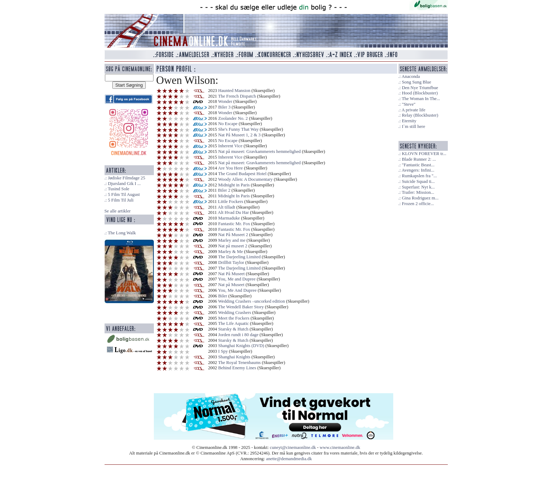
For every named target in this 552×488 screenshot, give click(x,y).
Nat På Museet (231, 273)
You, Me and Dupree (237, 279)
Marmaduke (229, 218)
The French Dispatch (237, 96)
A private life (414, 109)
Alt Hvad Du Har (233, 212)
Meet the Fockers (234, 318)
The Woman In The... (421, 98)
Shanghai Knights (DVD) (241, 345)
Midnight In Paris (234, 195)
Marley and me (231, 240)
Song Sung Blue (416, 82)
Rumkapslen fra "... (419, 175)
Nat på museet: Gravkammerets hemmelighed (259, 151)
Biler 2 (224, 190)
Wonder (225, 101)
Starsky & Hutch (233, 329)
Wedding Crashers (234, 312)
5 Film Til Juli (120, 200)
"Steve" (408, 104)
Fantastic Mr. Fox (234, 223)
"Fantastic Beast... (418, 164)
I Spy (223, 351)
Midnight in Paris (234, 185)
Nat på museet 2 (232, 245)
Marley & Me (230, 251)
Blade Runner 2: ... (419, 159)
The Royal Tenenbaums (239, 362)
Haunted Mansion (234, 90)
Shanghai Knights (234, 356)
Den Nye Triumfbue (420, 87)
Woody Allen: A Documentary (245, 179)
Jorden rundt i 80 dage (238, 334)
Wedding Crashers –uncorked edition (251, 301)
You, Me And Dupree (237, 290)
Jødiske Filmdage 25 (126, 177)
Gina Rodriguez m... (420, 198)
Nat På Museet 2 (233, 234)
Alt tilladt (226, 207)
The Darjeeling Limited (239, 256)
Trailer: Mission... (418, 192)
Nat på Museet (231, 284)
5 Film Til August (124, 194)
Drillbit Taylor (231, 262)
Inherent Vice (230, 145)
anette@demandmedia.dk (289, 458)
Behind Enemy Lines (237, 367)
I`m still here (413, 126)
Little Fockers (230, 201)
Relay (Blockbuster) (420, 115)
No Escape (228, 123)
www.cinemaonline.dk (340, 447)
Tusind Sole (118, 188)
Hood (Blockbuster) (420, 93)
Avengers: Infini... (418, 170)
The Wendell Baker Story (241, 306)
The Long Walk (122, 232)
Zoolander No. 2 (233, 118)
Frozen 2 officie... (418, 203)
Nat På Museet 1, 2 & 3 (239, 134)
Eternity (409, 120)
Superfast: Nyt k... (418, 187)
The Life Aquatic (233, 323)
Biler (222, 296)
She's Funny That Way (238, 129)
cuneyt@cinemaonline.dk (293, 447)
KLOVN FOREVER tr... (424, 153)
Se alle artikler (118, 211)
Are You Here (230, 168)
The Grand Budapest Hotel (242, 173)
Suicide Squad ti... (418, 181)
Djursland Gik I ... (124, 183)
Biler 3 (224, 107)
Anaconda (411, 76)
